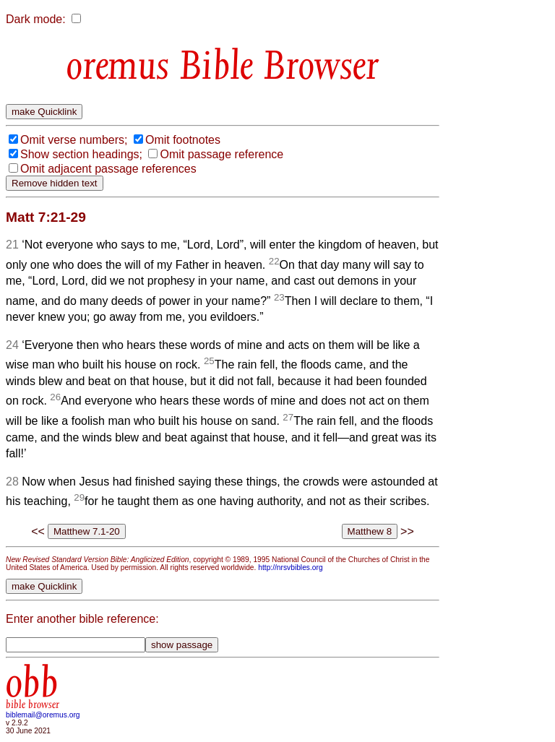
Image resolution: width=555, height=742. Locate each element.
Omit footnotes (182, 140)
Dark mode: (36, 19)
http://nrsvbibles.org (290, 567)
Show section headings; (81, 154)
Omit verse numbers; (73, 140)
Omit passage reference (221, 154)
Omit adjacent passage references (108, 169)
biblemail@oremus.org (43, 715)
